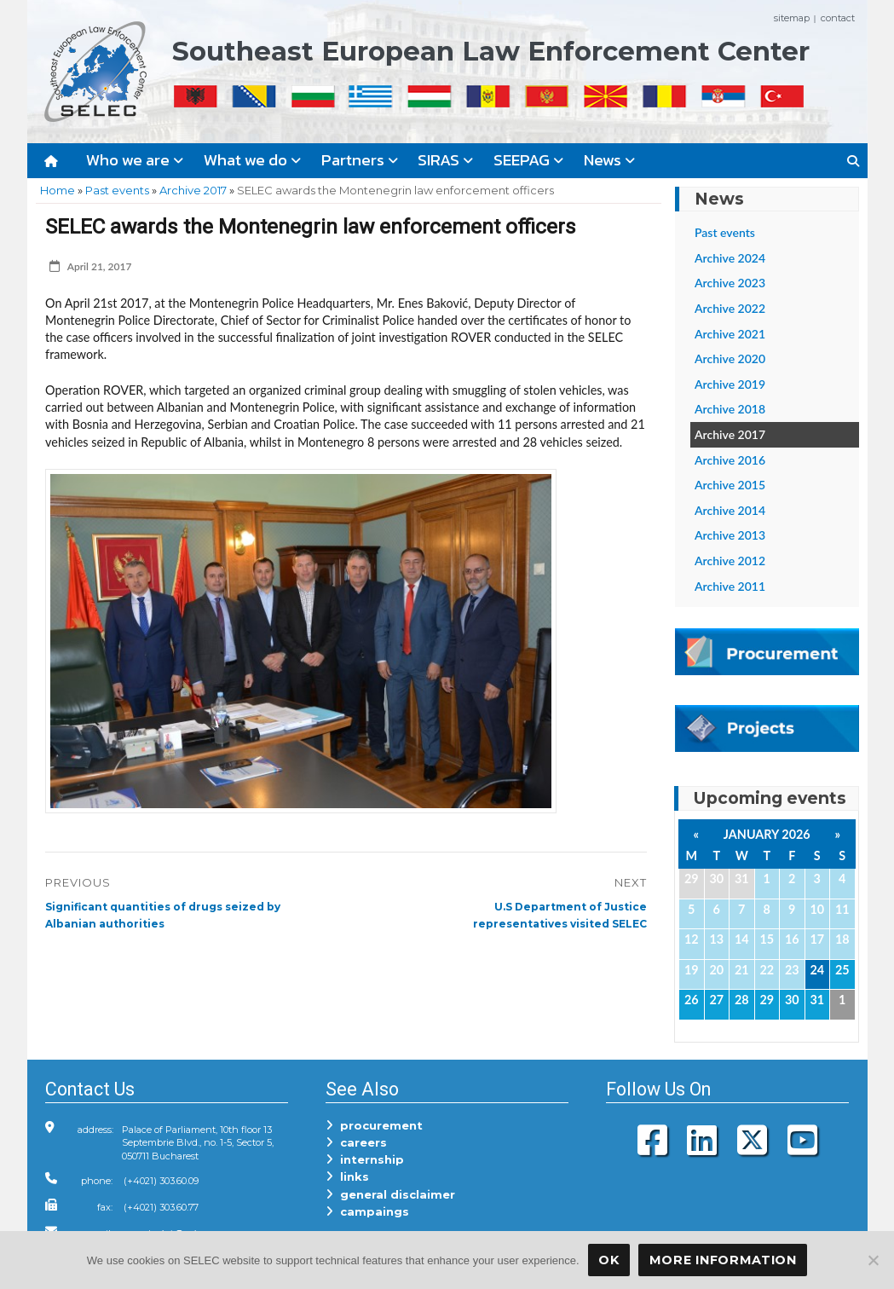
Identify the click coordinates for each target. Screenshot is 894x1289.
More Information (723, 1260)
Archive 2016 (730, 460)
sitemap (792, 18)
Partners (359, 159)
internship (365, 1159)
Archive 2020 (730, 358)
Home (57, 190)
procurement (374, 1125)
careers (356, 1142)
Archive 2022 (730, 308)
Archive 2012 (730, 560)
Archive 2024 (730, 258)
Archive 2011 (730, 586)
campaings (367, 1211)
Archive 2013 (730, 535)
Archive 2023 (730, 282)
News (609, 159)
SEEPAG (528, 159)
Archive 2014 (730, 510)
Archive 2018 (730, 409)
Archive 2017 (193, 190)
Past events (117, 190)
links (347, 1176)
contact (838, 18)
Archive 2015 (730, 484)
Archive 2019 (730, 384)
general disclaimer (390, 1194)
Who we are (134, 159)
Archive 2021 (730, 334)
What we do (252, 159)
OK (608, 1260)
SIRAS (445, 159)
